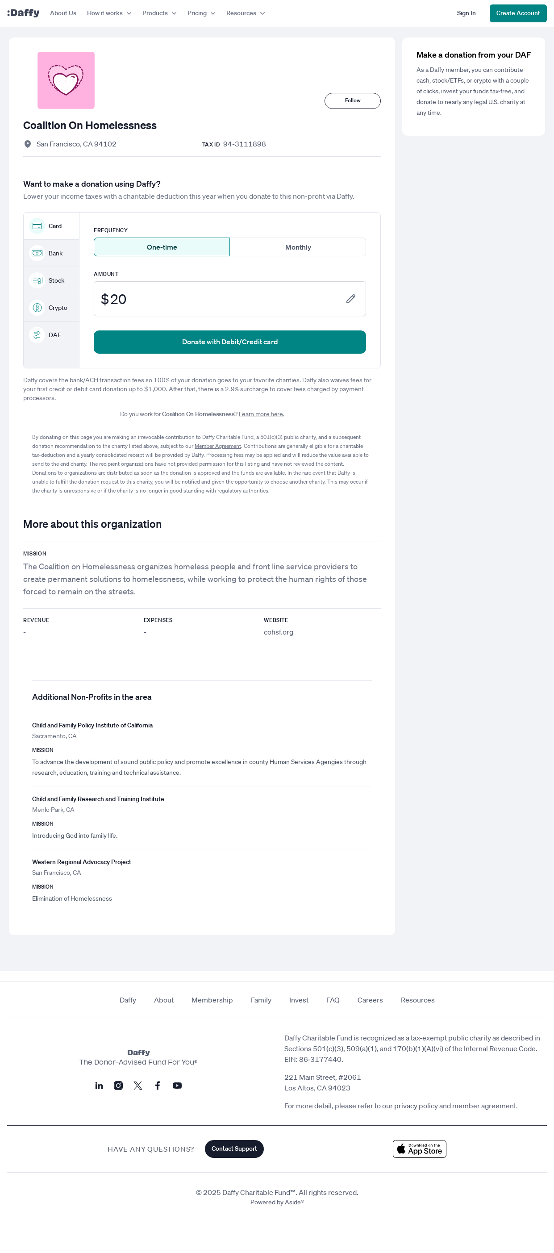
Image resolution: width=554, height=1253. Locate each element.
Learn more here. (261, 414)
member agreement (484, 1105)
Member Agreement (218, 446)
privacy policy (416, 1105)
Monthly (298, 246)
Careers (370, 999)
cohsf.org (278, 631)
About (164, 999)
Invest (298, 999)
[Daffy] (23, 13)
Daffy (128, 999)
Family (261, 999)
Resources (418, 999)
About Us (63, 13)
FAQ (333, 999)
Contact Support (234, 1148)
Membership (212, 999)
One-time (162, 246)
